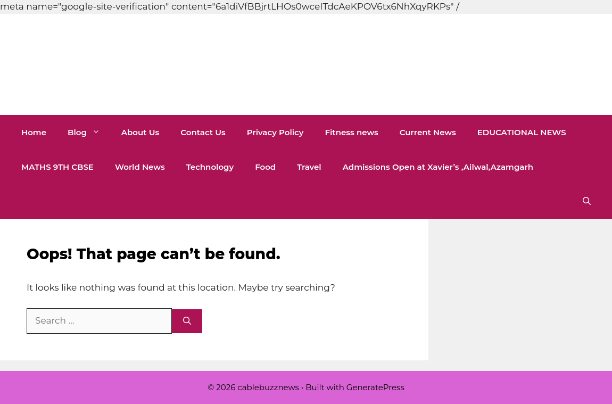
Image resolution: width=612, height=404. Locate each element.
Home (33, 132)
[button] (586, 201)
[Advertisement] (193, 24)
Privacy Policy (275, 132)
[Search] (187, 321)
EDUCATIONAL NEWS (521, 132)
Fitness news (351, 132)
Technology (210, 167)
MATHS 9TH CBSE (57, 167)
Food (265, 167)
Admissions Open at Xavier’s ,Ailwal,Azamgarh (438, 167)
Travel (309, 167)
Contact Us (203, 132)
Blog (89, 132)
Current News (428, 132)
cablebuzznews (142, 64)
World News (140, 167)
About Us (140, 132)
